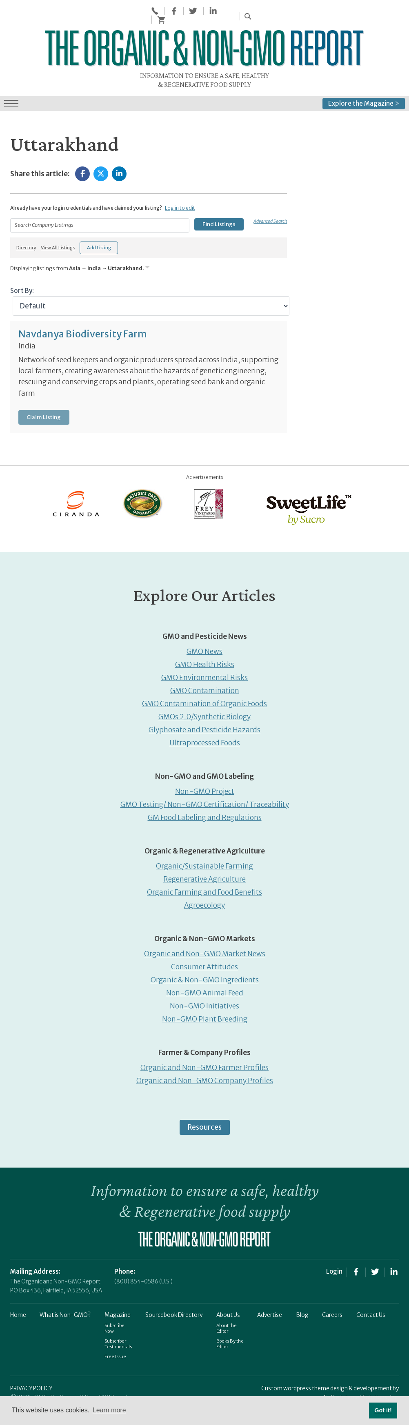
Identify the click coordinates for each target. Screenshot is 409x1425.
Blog (302, 1297)
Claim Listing (44, 399)
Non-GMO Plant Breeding (204, 1001)
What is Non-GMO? (65, 1297)
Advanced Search (270, 203)
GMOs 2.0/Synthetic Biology (204, 699)
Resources (205, 1109)
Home (18, 1297)
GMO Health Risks (204, 647)
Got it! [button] (382, 1410)
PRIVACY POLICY (31, 1370)
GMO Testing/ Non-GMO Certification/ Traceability (204, 786)
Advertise (269, 1297)
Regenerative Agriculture (204, 861)
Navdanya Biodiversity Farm (82, 316)
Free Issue (115, 1339)
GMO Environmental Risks (204, 660)
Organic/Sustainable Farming (204, 848)
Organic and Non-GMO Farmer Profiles (204, 1050)
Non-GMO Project (204, 773)
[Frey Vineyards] (208, 485)
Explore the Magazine (363, 85)
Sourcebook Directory (173, 1297)
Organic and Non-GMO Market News (204, 936)
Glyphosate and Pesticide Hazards (204, 712)
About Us (228, 1297)
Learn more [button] (109, 1410)
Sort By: (22, 273)
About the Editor (226, 1310)
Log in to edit (180, 190)
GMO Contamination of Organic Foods (204, 686)
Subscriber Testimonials (118, 1326)
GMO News (204, 633)
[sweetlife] (307, 491)
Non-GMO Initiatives (204, 988)
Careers (332, 1297)
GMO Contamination (204, 673)
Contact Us (370, 1297)
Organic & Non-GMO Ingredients (205, 962)
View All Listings (58, 230)
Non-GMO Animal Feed (204, 975)
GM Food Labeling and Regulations (205, 800)
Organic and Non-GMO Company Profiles (204, 1063)
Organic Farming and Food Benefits (204, 874)
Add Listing (99, 230)
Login (334, 1253)
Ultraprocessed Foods (204, 725)
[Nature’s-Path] (142, 485)
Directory (26, 230)
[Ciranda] (76, 485)
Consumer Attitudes (204, 949)
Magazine (117, 1297)
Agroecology (204, 887)
